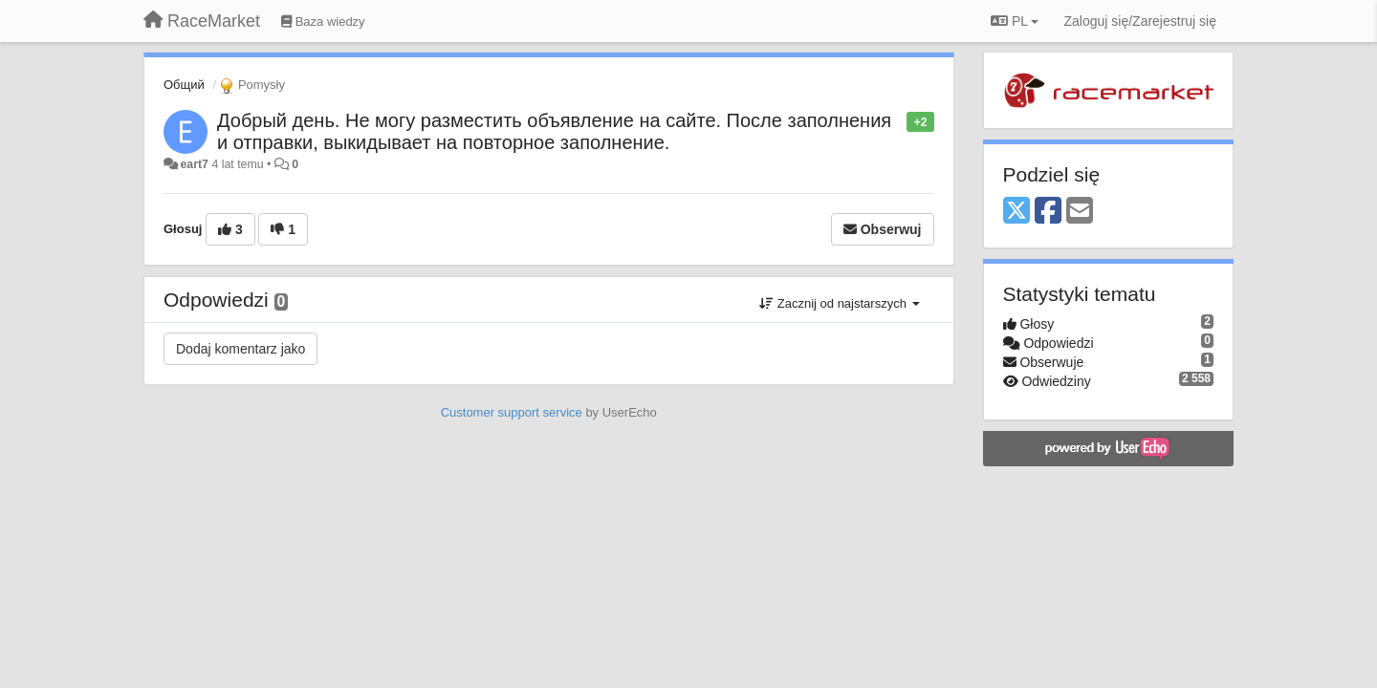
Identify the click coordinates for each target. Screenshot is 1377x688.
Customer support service (511, 412)
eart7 (194, 164)
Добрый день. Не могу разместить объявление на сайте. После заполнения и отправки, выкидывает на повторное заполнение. (554, 131)
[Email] (1079, 211)
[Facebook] (1048, 211)
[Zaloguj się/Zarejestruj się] (1140, 21)
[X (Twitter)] (1016, 211)
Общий (184, 84)
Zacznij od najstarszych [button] (839, 303)
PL (1014, 21)
